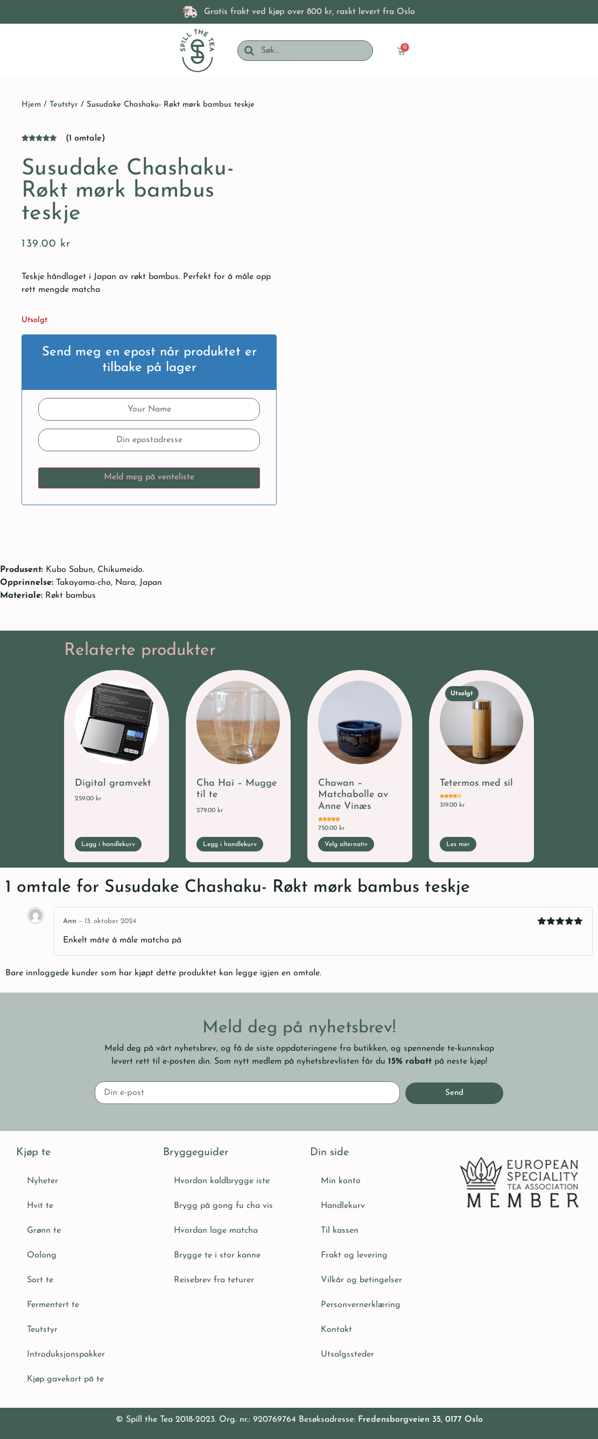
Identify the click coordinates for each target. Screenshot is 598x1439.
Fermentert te (53, 1305)
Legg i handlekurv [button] (108, 844)
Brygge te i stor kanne (217, 1255)
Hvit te (40, 1206)
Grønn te (44, 1230)
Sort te (40, 1280)
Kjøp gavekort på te (65, 1379)
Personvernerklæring (360, 1305)
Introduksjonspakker (66, 1354)
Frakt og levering (354, 1255)
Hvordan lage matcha (216, 1230)
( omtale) (85, 138)
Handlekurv (343, 1206)
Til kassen (339, 1230)
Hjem (31, 105)
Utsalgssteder (347, 1354)
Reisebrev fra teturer (214, 1280)
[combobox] (313, 50)
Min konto (341, 1181)
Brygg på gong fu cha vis (223, 1206)
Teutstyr (64, 105)
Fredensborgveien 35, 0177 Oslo (420, 1419)
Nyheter (42, 1181)
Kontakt (336, 1329)
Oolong (42, 1255)
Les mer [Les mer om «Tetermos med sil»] (458, 844)
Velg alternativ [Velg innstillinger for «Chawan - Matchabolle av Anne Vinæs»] (346, 844)
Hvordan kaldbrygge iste (222, 1181)
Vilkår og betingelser (361, 1280)
